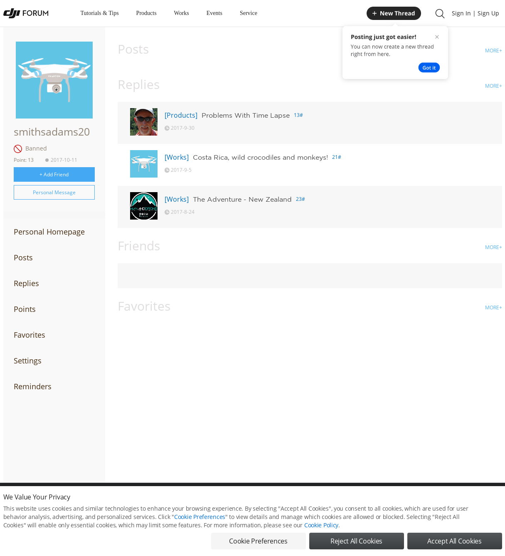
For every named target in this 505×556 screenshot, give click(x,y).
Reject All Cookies (356, 541)
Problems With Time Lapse (246, 115)
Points (25, 309)
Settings (28, 361)
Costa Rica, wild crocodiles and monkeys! (260, 157)
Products (146, 13)
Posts (23, 257)
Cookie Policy (321, 525)
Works (181, 13)
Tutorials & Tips (100, 13)
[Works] (177, 157)
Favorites (29, 335)
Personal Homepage (49, 232)
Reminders (33, 386)
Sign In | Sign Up (475, 13)
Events (214, 13)
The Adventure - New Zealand (242, 199)
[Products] (181, 115)
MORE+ (493, 50)
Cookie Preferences (199, 517)
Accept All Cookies (454, 541)
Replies (26, 283)
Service (248, 13)
